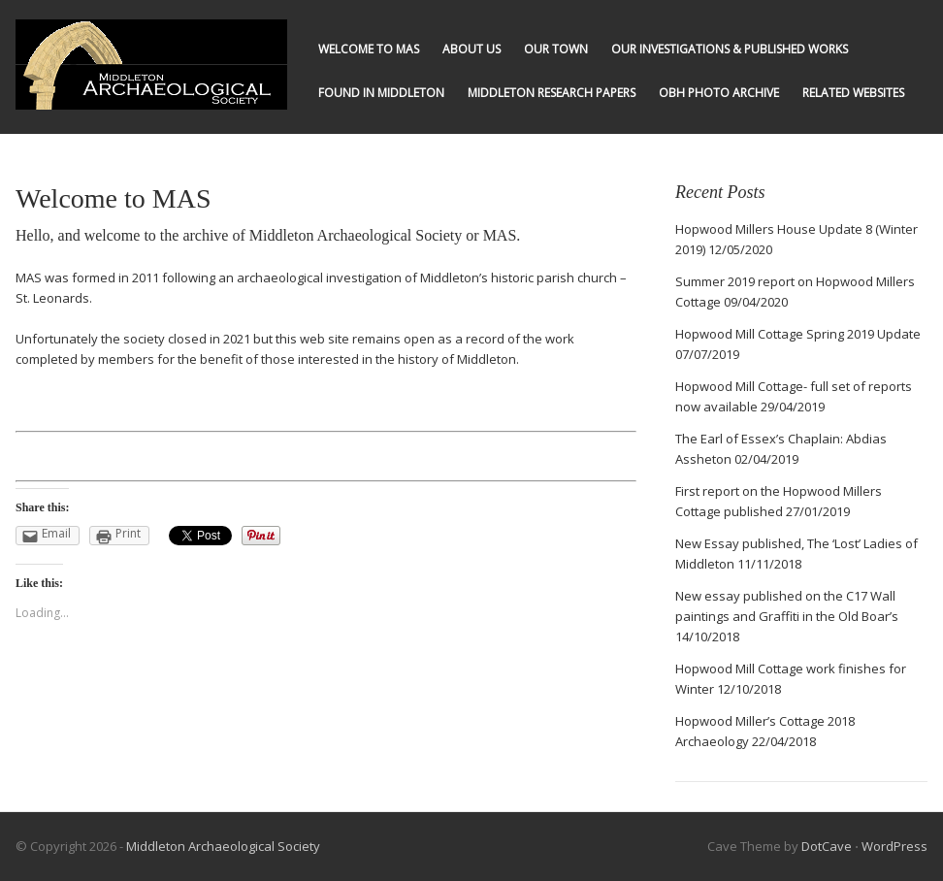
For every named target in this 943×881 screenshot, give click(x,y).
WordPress (894, 846)
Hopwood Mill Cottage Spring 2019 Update (798, 334)
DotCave (826, 846)
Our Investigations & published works (729, 49)
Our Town (556, 49)
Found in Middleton (381, 92)
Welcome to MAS (368, 49)
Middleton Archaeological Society (223, 846)
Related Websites (853, 92)
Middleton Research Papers (551, 92)
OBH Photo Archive (719, 92)
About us (471, 49)
